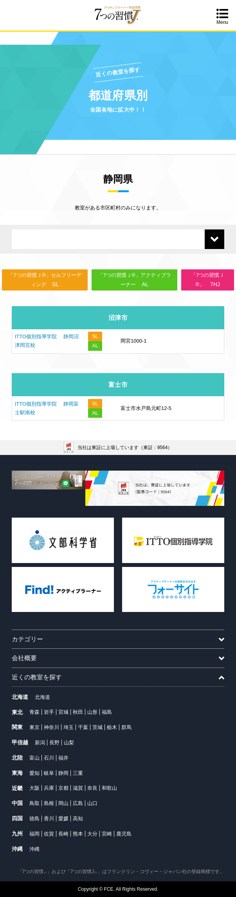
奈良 (92, 788)
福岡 (34, 834)
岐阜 (49, 773)
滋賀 (78, 788)
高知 (78, 818)
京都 (63, 788)
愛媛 (63, 818)
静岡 (63, 773)
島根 (49, 803)
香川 (49, 818)
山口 (92, 803)
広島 (78, 803)
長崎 (63, 834)
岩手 (49, 712)
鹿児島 (124, 834)
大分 (92, 834)
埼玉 (68, 727)
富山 (34, 758)
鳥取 (34, 803)
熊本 (78, 834)
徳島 (34, 818)
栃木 (112, 727)
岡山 (63, 803)
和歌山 (109, 788)
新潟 (40, 742)
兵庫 (49, 788)
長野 (54, 742)
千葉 (83, 727)
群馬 (126, 727)
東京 (34, 727)
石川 (49, 758)
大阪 (34, 788)
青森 (34, 712)
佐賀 (49, 834)
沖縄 (34, 849)
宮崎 (107, 834)
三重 (78, 773)
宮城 (63, 712)
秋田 (78, 712)
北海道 (42, 697)
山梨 (69, 742)
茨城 (97, 727)
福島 (107, 712)
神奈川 (51, 727)
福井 (63, 758)
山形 (92, 712)
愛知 (34, 773)
